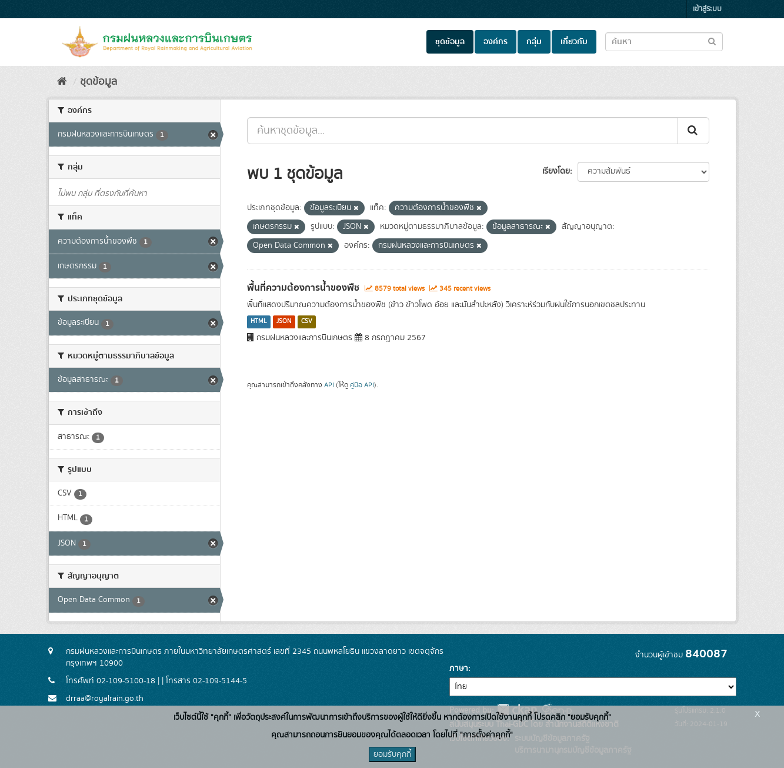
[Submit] (693, 130)
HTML (259, 322)
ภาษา (458, 668)
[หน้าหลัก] (62, 81)
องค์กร (495, 41)
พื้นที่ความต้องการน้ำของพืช (303, 287)
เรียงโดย (556, 171)
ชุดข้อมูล (450, 41)
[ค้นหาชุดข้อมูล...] (462, 130)
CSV (306, 322)
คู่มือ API (362, 385)
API (329, 385)
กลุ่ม (534, 41)
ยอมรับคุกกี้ (392, 754)
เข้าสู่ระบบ (707, 9)
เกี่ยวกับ (574, 41)
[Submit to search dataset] (712, 41)
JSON (283, 322)
